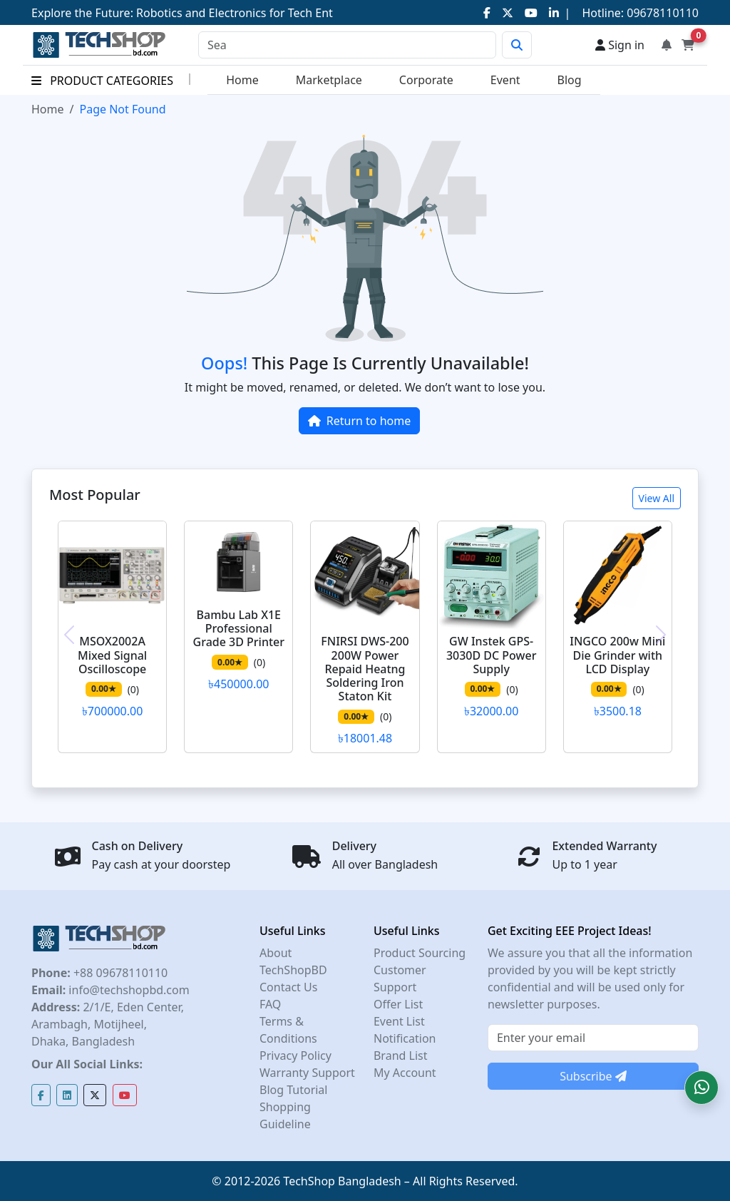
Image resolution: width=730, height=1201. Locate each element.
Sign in (619, 45)
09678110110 (661, 13)
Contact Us (288, 987)
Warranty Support (307, 1072)
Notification (405, 1038)
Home (242, 80)
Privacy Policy (295, 1055)
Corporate (426, 80)
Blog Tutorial (293, 1090)
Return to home (359, 421)
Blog (569, 80)
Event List (399, 1021)
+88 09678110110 (119, 973)
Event (505, 80)
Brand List (401, 1055)
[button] (701, 1087)
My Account (405, 1072)
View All (656, 498)
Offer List (398, 1004)
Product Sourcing (420, 953)
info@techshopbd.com (127, 990)
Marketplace (329, 80)
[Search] (347, 44)
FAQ (270, 1004)
